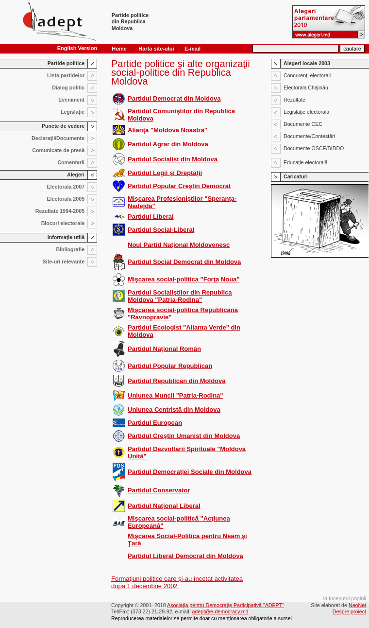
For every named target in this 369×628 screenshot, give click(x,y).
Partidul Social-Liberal (161, 229)
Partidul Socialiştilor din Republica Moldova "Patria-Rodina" (180, 296)
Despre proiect (349, 611)
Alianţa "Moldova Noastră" (167, 130)
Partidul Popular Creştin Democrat (179, 186)
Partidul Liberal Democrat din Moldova (185, 555)
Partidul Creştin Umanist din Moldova (184, 435)
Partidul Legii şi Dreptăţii (165, 172)
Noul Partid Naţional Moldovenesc (179, 244)
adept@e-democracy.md (220, 611)
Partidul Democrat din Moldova (174, 98)
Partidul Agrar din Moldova (168, 144)
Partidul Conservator (159, 490)
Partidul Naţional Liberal (164, 505)
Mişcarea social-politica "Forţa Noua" (184, 279)
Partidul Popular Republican (170, 365)
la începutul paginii (344, 598)
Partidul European (155, 422)
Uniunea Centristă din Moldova (174, 409)
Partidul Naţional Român (164, 348)
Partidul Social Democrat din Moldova (184, 261)
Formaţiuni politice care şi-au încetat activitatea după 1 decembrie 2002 (177, 582)
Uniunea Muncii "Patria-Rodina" (175, 395)
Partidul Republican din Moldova (177, 380)
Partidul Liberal (151, 216)
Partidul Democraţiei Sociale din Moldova (190, 471)
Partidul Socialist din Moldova (173, 159)
